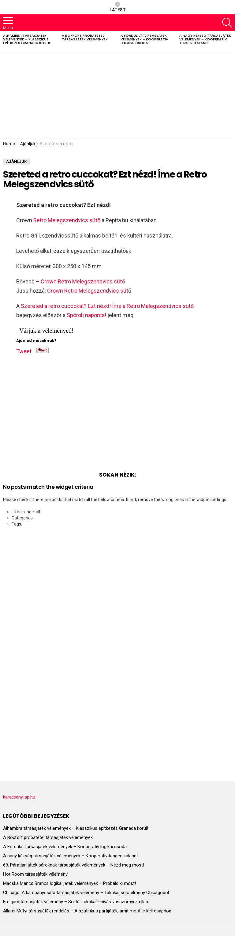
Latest (118, 7)
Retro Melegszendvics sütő (66, 220)
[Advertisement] (117, 95)
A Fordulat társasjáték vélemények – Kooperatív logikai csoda (144, 39)
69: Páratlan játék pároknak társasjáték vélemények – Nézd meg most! (73, 865)
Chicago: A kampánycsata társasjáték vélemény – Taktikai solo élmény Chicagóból (86, 892)
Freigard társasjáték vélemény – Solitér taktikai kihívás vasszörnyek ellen (75, 901)
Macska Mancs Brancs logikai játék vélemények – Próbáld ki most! (69, 883)
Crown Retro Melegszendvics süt (87, 290)
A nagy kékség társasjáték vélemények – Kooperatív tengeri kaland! (205, 39)
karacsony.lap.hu (19, 797)
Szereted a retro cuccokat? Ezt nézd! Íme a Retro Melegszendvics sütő (107, 306)
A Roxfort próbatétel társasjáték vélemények (85, 37)
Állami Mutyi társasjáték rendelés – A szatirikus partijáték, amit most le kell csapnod (87, 911)
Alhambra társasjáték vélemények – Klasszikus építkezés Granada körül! (27, 39)
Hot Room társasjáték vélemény (35, 874)
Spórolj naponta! (86, 315)
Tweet (24, 350)
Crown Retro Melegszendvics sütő (83, 281)
